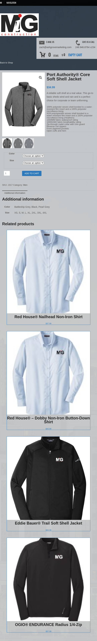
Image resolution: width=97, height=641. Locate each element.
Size (12, 135)
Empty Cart (75, 55)
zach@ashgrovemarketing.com (55, 47)
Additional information (14, 168)
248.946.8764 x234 (85, 47)
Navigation (11, 3)
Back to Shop (6, 62)
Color (12, 128)
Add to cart (31, 148)
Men (25, 159)
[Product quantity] (7, 148)
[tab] (14, 167)
